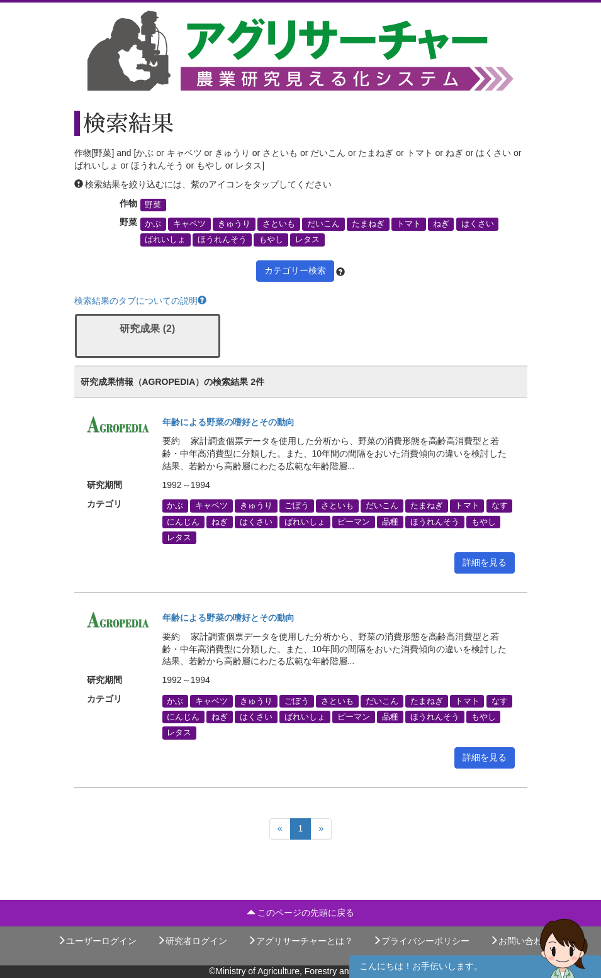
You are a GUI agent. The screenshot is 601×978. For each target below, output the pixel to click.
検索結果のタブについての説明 (140, 301)
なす (499, 505)
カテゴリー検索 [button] (295, 270)
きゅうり (234, 223)
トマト (408, 223)
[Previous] (280, 829)
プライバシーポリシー (421, 941)
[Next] (321, 829)
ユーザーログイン (97, 941)
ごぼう (296, 505)
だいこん (323, 223)
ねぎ (441, 223)
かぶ (153, 223)
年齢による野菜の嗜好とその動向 (228, 422)
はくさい (477, 223)
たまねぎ (368, 223)
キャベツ (189, 223)
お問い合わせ (520, 941)
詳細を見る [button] (485, 562)
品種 (390, 521)
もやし (271, 239)
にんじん (183, 521)
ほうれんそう (222, 239)
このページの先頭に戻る (301, 913)
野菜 (153, 205)
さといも (278, 223)
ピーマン (353, 521)
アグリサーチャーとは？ (300, 941)
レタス (307, 239)
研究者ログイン (192, 941)
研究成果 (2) (147, 328)
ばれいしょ (165, 239)
